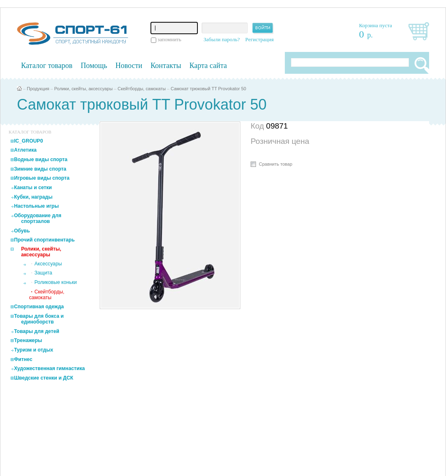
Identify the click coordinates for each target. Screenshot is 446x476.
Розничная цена (280, 141)
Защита (43, 273)
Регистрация (259, 39)
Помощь (94, 65)
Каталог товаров (47, 65)
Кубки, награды (33, 197)
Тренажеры (28, 340)
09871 (277, 126)
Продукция (38, 88)
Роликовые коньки (55, 282)
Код (258, 126)
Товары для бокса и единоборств (39, 319)
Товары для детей (36, 331)
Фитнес (23, 359)
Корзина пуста (375, 25)
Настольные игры (36, 206)
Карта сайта (208, 65)
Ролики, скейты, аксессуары (83, 88)
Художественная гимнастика (49, 368)
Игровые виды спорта (42, 178)
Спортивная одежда (39, 307)
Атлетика (25, 150)
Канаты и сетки (33, 187)
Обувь (22, 231)
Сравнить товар (275, 164)
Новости (128, 65)
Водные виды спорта (41, 159)
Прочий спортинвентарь (44, 240)
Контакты (165, 65)
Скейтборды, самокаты (141, 88)
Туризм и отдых (33, 350)
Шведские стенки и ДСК (43, 378)
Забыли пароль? (222, 39)
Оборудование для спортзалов (37, 218)
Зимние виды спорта (40, 169)
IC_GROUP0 (28, 141)
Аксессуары (48, 264)
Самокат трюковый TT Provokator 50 (208, 88)
